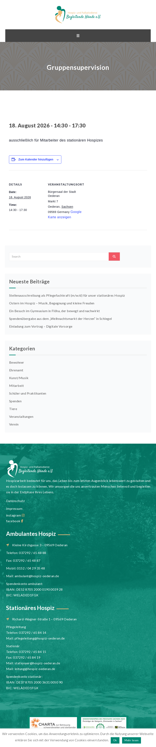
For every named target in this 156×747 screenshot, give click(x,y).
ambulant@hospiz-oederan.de (37, 576)
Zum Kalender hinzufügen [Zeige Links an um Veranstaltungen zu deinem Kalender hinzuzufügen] (35, 159)
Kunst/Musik (18, 378)
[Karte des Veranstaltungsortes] (108, 198)
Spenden (15, 401)
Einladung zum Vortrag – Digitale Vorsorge (41, 326)
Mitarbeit (16, 385)
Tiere (13, 409)
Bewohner (16, 362)
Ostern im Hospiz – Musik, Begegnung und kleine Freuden (51, 303)
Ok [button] (115, 740)
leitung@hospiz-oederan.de (35, 669)
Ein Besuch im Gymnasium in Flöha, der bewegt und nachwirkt (54, 311)
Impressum (14, 508)
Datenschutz (15, 501)
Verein (14, 424)
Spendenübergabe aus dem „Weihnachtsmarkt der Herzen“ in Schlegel (60, 318)
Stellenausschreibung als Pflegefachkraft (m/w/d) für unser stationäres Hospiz (67, 295)
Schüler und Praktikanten (27, 393)
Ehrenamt (16, 370)
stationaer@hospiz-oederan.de (37, 663)
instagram (15, 515)
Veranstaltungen (21, 416)
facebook (14, 521)
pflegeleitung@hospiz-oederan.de (40, 638)
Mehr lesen (132, 740)
